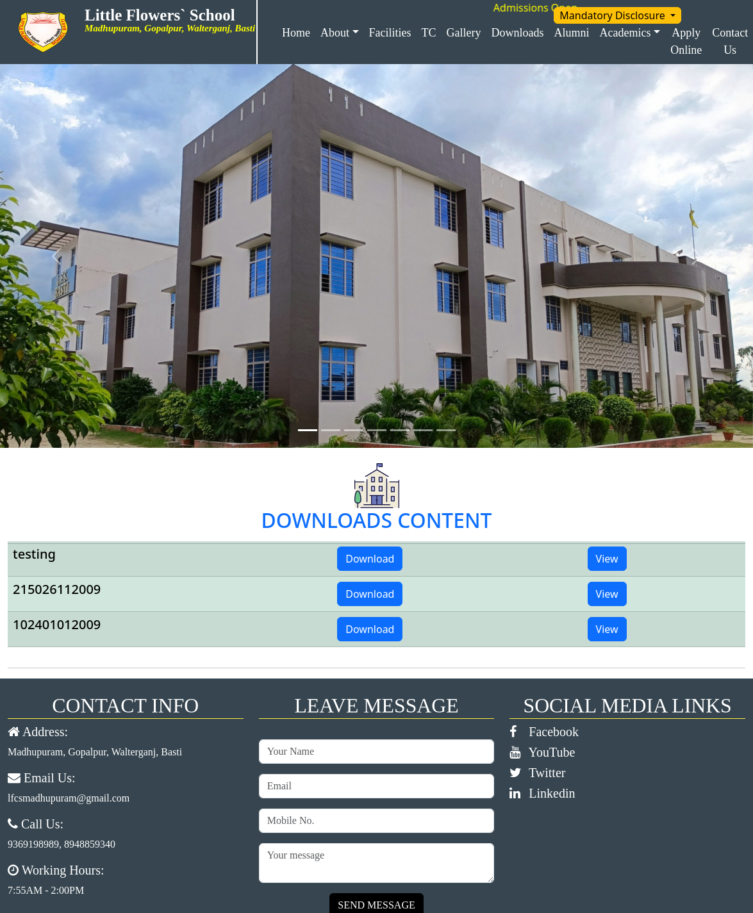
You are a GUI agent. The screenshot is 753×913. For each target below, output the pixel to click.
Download (369, 559)
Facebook (544, 732)
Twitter (537, 773)
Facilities (390, 32)
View (607, 559)
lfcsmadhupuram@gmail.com (68, 798)
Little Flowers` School (165, 15)
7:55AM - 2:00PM (46, 890)
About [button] (334, 32)
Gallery (464, 32)
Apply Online (686, 41)
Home (296, 32)
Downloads (518, 32)
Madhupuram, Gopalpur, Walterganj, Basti (95, 751)
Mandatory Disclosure (613, 15)
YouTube (542, 752)
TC (429, 32)
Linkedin (542, 793)
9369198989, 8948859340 (61, 844)
